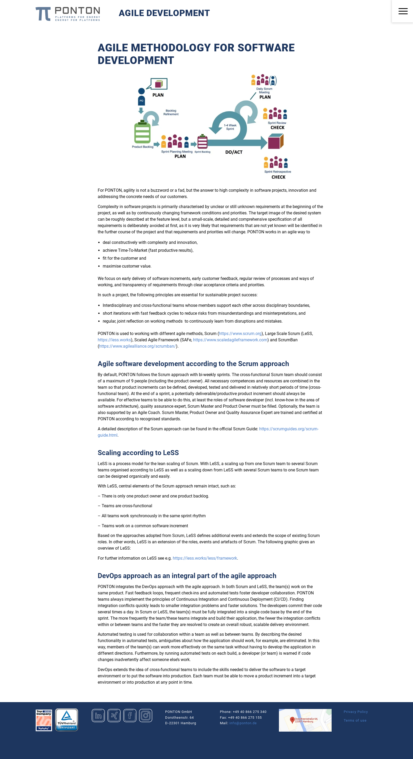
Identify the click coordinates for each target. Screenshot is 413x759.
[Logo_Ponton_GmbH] (67, 14)
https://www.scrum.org (240, 333)
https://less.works (114, 339)
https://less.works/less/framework (205, 558)
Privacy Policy (356, 712)
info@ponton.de (243, 723)
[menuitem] (402, 11)
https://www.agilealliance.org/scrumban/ (137, 346)
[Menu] (402, 11)
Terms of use (355, 720)
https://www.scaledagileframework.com (230, 339)
